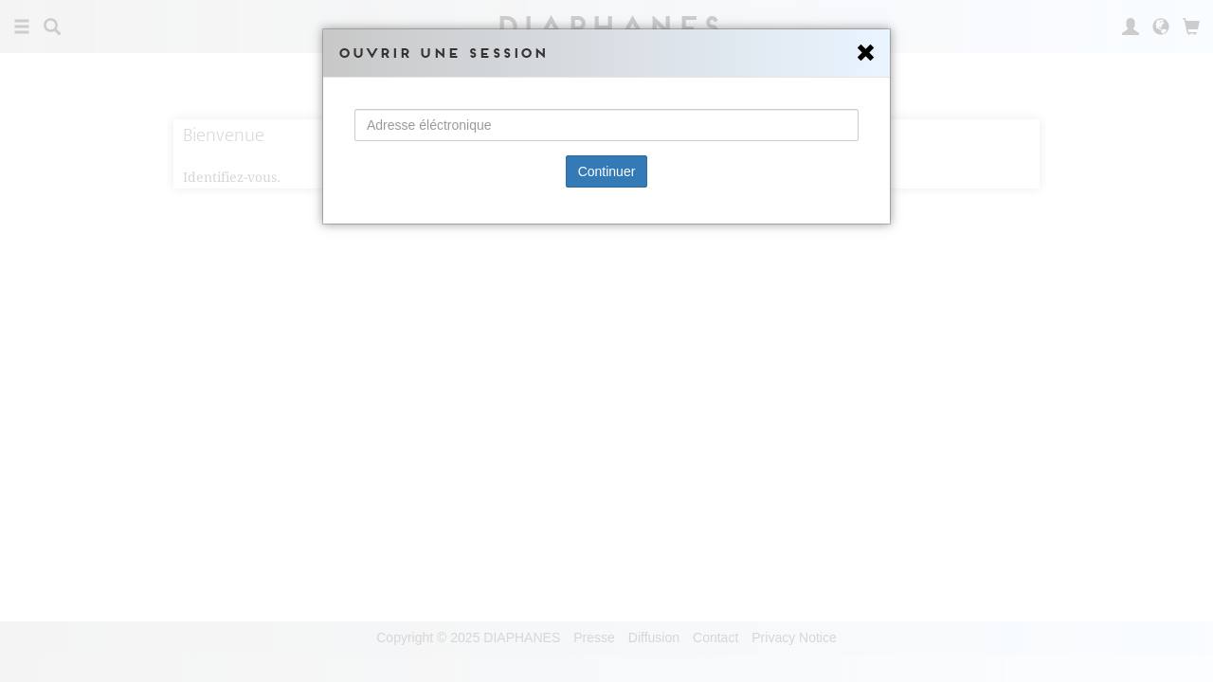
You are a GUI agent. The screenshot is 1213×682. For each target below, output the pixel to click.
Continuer (607, 171)
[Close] (866, 53)
